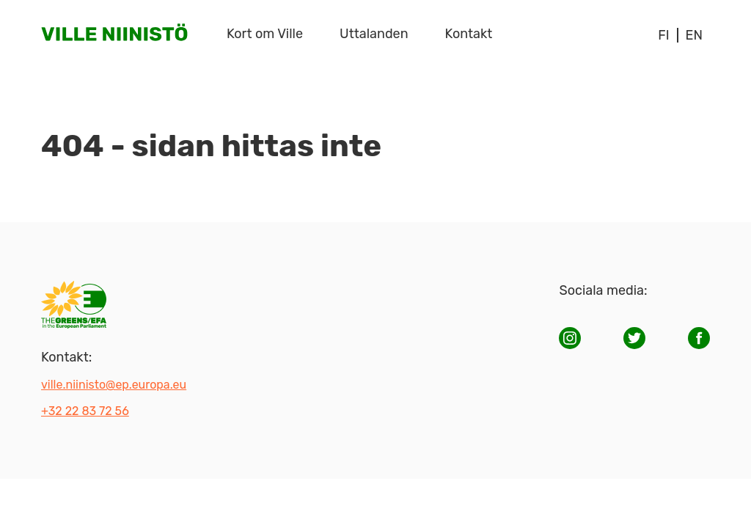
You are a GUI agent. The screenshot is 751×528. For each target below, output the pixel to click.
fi (663, 35)
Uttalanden (374, 34)
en (694, 35)
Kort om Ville (265, 34)
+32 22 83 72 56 (85, 411)
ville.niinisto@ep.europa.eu (113, 385)
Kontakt (469, 34)
